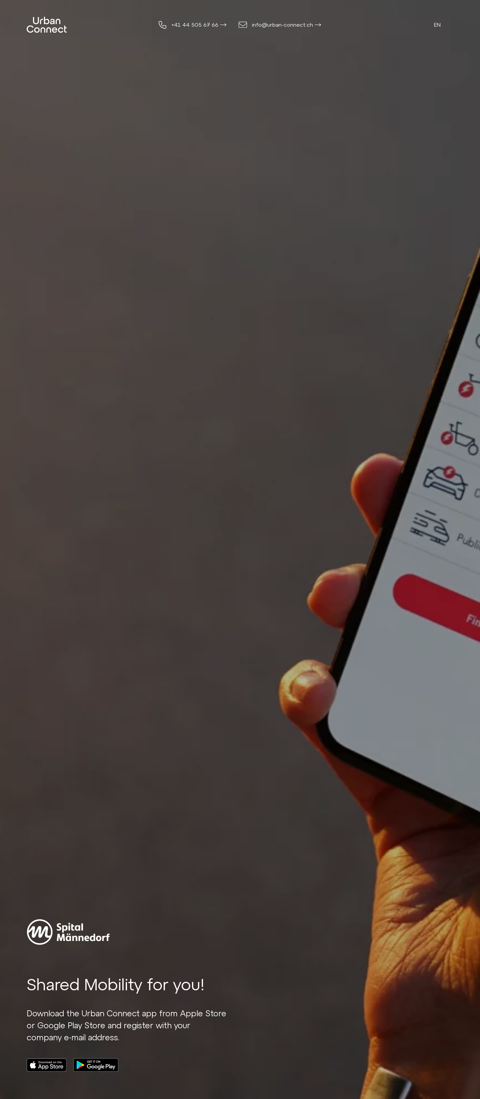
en (437, 24)
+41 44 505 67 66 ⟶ (199, 24)
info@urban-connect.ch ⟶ (286, 24)
